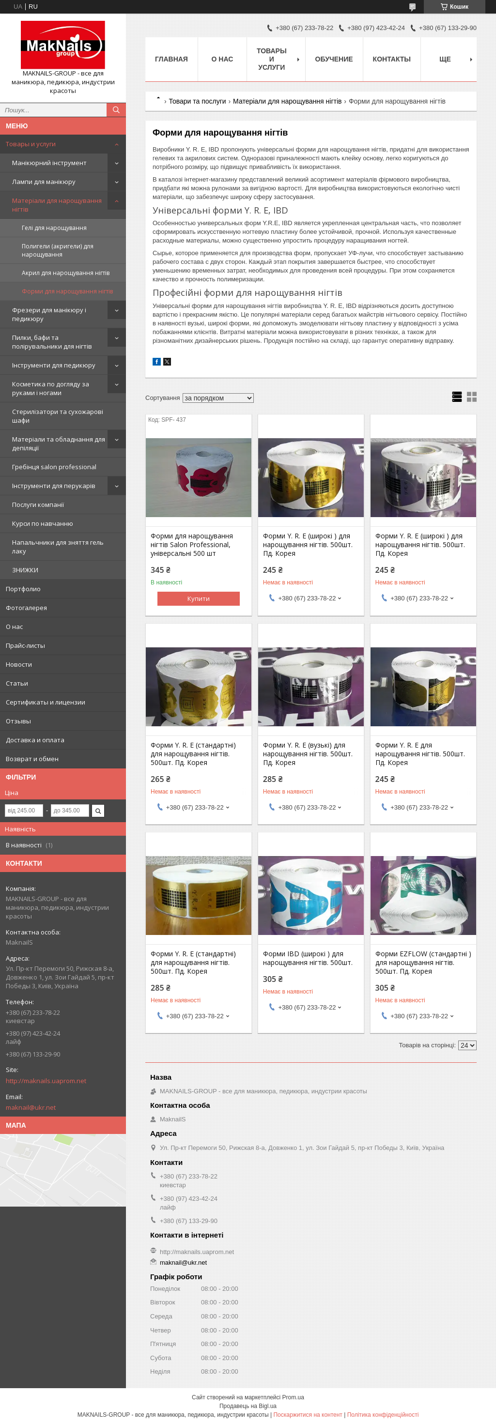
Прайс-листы (25, 645)
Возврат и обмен (32, 758)
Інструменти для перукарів (53, 485)
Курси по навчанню (42, 523)
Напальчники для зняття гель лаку (58, 546)
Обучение (334, 59)
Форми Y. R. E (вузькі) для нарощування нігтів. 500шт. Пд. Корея (308, 754)
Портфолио (23, 588)
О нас (14, 626)
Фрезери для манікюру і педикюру (49, 314)
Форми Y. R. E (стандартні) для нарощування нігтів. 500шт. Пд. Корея (193, 754)
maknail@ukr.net (31, 1107)
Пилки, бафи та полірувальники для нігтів (52, 342)
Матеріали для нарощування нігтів (57, 205)
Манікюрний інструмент (49, 162)
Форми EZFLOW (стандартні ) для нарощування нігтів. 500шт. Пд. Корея (423, 962)
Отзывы (18, 721)
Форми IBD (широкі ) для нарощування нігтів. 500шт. (308, 958)
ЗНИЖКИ (25, 570)
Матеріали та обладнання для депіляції (58, 443)
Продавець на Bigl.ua (248, 1406)
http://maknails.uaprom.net (46, 1080)
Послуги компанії (38, 504)
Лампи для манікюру (44, 181)
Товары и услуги (31, 143)
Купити (198, 598)
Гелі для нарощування (54, 228)
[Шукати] (116, 110)
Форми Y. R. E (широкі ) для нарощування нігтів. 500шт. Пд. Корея (308, 545)
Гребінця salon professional (54, 466)
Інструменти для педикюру (53, 365)
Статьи (17, 683)
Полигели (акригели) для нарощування (57, 250)
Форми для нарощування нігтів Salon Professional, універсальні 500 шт (192, 545)
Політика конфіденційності (383, 1414)
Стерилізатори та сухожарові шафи (57, 416)
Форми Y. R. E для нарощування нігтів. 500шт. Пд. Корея (420, 754)
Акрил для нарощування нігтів (65, 273)
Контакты (392, 59)
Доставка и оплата (35, 739)
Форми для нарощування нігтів (67, 291)
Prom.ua (293, 1397)
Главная (171, 59)
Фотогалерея (26, 607)
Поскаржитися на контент (307, 1414)
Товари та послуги (197, 101)
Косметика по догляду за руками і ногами (50, 388)
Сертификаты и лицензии (45, 702)
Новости (19, 664)
